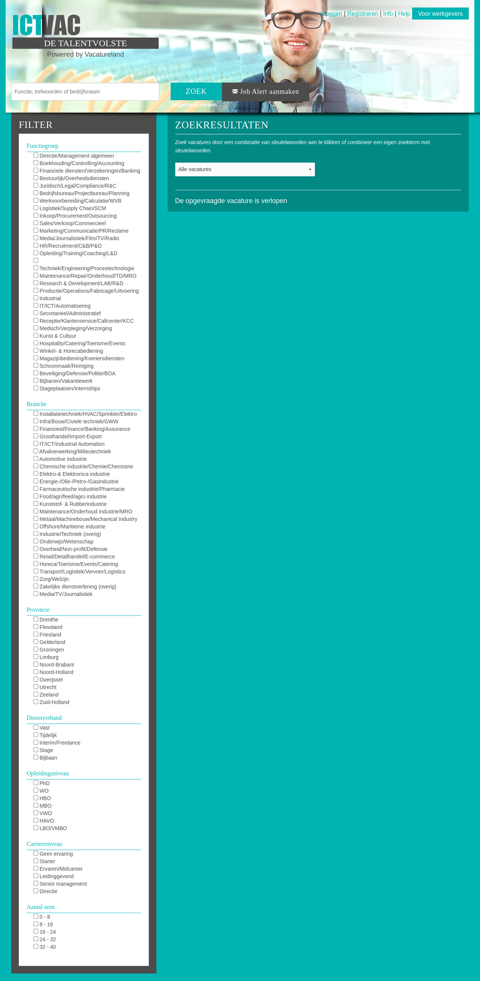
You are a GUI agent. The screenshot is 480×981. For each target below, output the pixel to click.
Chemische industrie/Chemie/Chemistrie (83, 466)
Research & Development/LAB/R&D (78, 283)
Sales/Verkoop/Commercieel (69, 223)
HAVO (43, 821)
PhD (41, 783)
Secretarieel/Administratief (67, 313)
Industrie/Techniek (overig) (67, 534)
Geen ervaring (53, 854)
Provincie (38, 609)
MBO (42, 806)
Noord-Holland (53, 672)
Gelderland (49, 642)
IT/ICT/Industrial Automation (69, 444)
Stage (43, 750)
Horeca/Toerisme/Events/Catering (75, 564)
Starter (44, 861)
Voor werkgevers (440, 14)
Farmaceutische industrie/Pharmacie (79, 489)
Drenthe (45, 620)
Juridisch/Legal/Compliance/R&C (75, 186)
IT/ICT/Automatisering (62, 306)
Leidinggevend (53, 876)
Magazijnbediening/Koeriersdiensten (78, 358)
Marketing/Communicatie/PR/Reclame (81, 231)
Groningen (48, 650)
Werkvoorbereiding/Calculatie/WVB (77, 201)
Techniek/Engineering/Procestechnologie (84, 268)
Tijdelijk (45, 735)
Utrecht (45, 687)
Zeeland (45, 695)
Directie (45, 891)
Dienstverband (44, 718)
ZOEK (196, 91)
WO (41, 791)
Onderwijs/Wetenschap (63, 542)
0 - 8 (41, 917)
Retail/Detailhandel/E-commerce (74, 557)
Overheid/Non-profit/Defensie (70, 549)
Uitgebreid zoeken (194, 105)
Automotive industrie (60, 459)
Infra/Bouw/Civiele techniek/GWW (75, 421)
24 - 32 (44, 939)
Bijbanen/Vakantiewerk (63, 381)
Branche (36, 404)
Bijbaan (45, 758)
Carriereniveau (44, 844)
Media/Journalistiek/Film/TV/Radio (76, 238)
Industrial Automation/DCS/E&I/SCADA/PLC (73, 298)
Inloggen (331, 14)
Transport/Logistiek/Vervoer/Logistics (79, 572)
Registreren (363, 14)
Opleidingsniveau (48, 773)
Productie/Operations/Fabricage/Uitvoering (86, 291)
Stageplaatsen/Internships (66, 388)
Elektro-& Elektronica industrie (71, 474)
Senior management (60, 884)
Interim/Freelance (57, 743)
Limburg (45, 657)
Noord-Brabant (53, 665)
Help (404, 14)
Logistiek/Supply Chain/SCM (69, 208)
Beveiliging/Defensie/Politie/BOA (74, 373)
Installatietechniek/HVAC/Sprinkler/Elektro (85, 414)
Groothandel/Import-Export (67, 436)
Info (388, 14)
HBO (42, 798)
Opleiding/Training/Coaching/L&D (75, 253)
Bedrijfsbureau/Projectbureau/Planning (81, 193)
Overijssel (48, 680)
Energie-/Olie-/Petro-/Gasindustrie (76, 481)
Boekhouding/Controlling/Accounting (78, 163)
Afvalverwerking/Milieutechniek (72, 451)
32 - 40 (44, 947)
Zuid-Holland (51, 702)
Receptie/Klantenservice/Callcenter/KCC (83, 321)
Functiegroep (42, 146)
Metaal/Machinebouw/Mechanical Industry (85, 519)
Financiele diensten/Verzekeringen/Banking (86, 171)
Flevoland (48, 627)
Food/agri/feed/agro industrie (70, 497)
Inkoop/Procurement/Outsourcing (75, 216)
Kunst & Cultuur (54, 336)
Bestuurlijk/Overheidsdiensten (71, 178)
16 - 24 (44, 932)
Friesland (47, 635)
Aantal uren (41, 907)
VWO (42, 813)
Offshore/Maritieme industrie (69, 527)
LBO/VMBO (50, 828)
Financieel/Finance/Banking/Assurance (81, 429)
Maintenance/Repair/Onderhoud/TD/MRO (84, 276)
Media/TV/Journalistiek (63, 594)
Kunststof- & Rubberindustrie (70, 504)
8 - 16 (43, 924)
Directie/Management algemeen (73, 156)
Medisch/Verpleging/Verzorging (72, 328)
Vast (41, 728)
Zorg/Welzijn (51, 579)
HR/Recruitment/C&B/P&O (67, 246)
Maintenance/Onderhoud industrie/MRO (82, 512)
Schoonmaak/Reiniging (63, 366)
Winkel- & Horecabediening (68, 351)
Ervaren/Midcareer (58, 869)
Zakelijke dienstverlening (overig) (75, 587)
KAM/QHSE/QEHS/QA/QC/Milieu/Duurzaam (84, 261)
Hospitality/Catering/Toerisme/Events (79, 343)
